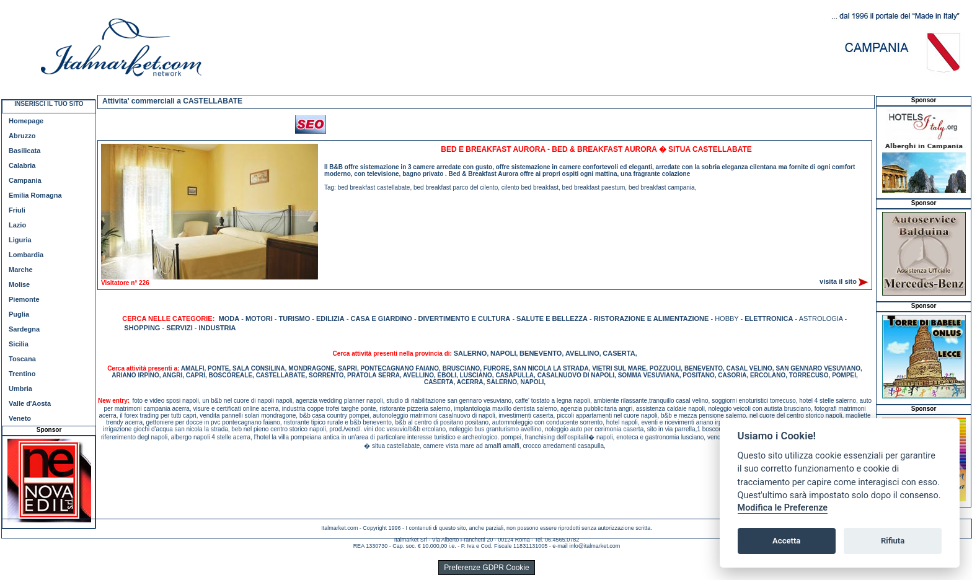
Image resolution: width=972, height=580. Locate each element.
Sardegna (24, 329)
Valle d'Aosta (30, 403)
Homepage (26, 121)
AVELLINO (582, 353)
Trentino (22, 373)
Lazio (17, 225)
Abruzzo (22, 135)
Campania (25, 180)
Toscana (22, 358)
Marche (21, 269)
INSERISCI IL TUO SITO (48, 103)
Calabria (22, 165)
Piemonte (24, 299)
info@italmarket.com (594, 546)
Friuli (17, 210)
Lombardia (26, 254)
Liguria (20, 240)
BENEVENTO (540, 353)
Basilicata (24, 150)
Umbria (20, 388)
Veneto (20, 418)
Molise (19, 284)
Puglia (19, 314)
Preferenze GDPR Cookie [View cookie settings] (486, 567)
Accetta (786, 540)
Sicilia (19, 344)
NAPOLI (503, 353)
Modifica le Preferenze (783, 508)
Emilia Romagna (35, 195)
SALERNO (470, 353)
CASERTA (619, 353)
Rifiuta (892, 540)
